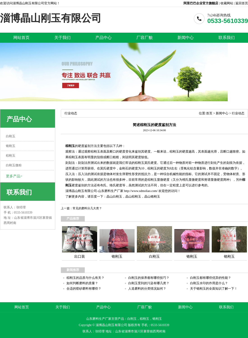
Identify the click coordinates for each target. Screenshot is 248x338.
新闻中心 (185, 37)
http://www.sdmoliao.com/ (141, 191)
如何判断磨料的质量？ (82, 283)
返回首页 (241, 3)
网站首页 (21, 37)
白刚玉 (117, 196)
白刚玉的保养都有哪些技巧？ (148, 277)
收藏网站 (226, 3)
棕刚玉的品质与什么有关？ (85, 277)
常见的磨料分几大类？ (87, 208)
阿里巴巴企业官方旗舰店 (201, 3)
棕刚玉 (70, 146)
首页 (209, 113)
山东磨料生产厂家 (110, 191)
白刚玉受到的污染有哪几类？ (148, 283)
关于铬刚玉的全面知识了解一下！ (213, 288)
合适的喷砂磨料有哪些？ (84, 288)
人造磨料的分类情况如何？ (147, 288)
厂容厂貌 (144, 37)
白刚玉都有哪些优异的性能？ (210, 277)
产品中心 (103, 37)
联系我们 (226, 37)
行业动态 (238, 113)
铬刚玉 (155, 196)
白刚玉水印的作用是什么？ (209, 283)
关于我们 (62, 37)
